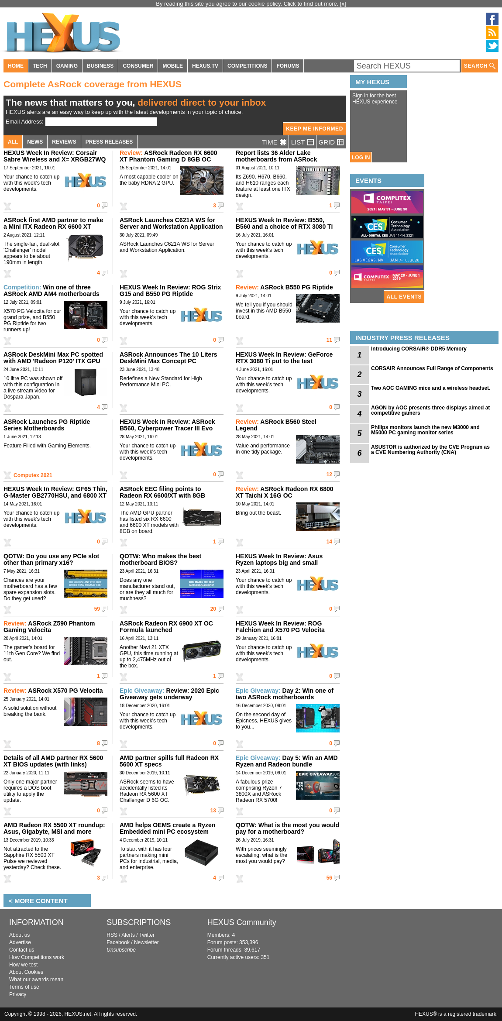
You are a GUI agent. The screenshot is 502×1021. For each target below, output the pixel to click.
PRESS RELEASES (109, 142)
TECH (40, 66)
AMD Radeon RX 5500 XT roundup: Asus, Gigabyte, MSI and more (54, 828)
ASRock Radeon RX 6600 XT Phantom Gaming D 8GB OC (168, 156)
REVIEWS (64, 142)
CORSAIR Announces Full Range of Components (432, 368)
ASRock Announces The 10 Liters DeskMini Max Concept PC (168, 357)
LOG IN (361, 158)
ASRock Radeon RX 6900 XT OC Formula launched (166, 626)
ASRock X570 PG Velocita (53, 690)
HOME (16, 66)
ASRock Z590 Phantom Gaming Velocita (49, 626)
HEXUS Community (241, 922)
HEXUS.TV (205, 66)
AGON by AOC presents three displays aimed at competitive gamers (430, 410)
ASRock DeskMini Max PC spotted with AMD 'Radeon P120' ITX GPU (53, 357)
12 (329, 474)
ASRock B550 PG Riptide (284, 287)
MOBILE (172, 66)
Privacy (17, 994)
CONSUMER (138, 66)
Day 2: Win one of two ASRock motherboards (285, 694)
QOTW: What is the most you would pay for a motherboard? (287, 828)
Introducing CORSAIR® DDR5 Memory (419, 348)
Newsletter (146, 942)
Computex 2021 (33, 475)
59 (97, 609)
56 (329, 878)
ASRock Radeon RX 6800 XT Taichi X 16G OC (285, 492)
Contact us (21, 950)
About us (19, 935)
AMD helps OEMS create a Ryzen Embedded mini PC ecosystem (167, 828)
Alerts (128, 935)
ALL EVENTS (404, 297)
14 (329, 542)
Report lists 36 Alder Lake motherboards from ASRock (276, 156)
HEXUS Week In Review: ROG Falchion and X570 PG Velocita (280, 626)
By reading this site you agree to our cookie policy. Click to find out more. (248, 3)
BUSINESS (100, 66)
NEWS (35, 142)
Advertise (20, 942)
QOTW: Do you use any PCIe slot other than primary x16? (51, 559)
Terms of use (24, 987)
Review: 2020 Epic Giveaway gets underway (169, 694)
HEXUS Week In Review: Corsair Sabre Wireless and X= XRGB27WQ (54, 156)
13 (213, 811)
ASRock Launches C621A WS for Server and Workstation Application (171, 223)
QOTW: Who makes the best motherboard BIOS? (160, 559)
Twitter (147, 935)
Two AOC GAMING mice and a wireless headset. (430, 388)
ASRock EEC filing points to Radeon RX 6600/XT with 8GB (162, 492)
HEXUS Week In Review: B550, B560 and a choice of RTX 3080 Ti (284, 223)
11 (329, 340)
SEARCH (479, 66)
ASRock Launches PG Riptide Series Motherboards (46, 425)
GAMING (67, 66)
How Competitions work (36, 957)
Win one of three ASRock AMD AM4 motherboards (51, 290)
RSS (112, 935)
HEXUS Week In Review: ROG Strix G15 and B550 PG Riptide (170, 290)
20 (213, 609)
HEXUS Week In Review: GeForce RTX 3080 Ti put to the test (284, 357)
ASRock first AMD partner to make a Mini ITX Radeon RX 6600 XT (53, 223)
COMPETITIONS (247, 66)
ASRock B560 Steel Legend (276, 425)
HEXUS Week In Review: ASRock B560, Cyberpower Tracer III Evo (167, 425)
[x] (343, 3)
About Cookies (26, 972)
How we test (23, 965)
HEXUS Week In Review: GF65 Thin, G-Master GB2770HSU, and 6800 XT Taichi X (55, 495)
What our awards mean (36, 979)
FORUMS (287, 66)
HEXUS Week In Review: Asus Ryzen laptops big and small (279, 559)
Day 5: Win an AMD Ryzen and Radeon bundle (287, 761)
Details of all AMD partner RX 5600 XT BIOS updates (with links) (53, 761)
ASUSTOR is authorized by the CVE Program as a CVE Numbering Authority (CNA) (430, 449)
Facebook (118, 942)
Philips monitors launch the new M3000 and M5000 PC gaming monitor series (425, 430)
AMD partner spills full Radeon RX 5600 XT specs (169, 761)
